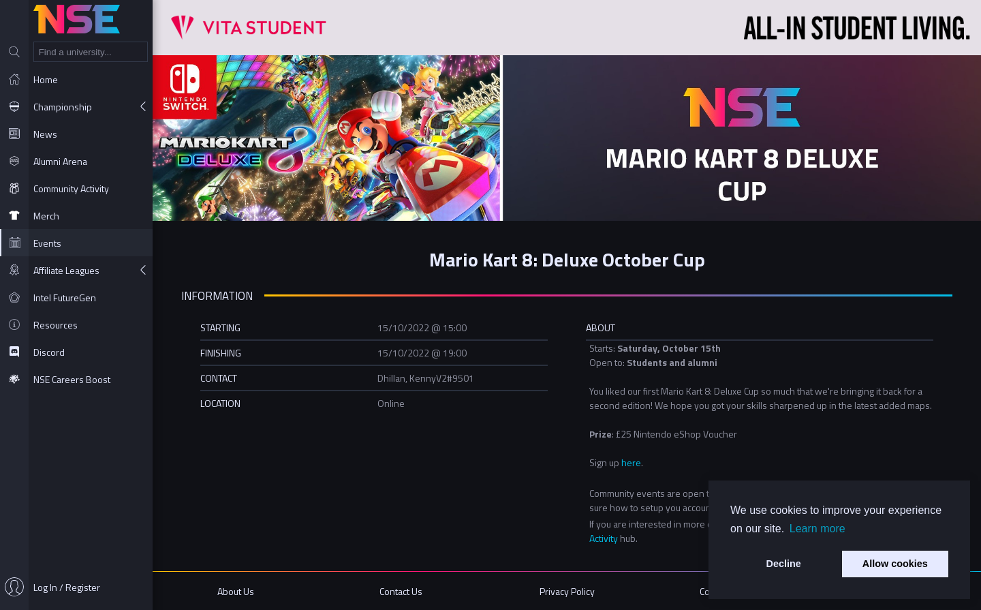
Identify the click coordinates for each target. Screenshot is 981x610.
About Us (235, 591)
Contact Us (400, 591)
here (631, 462)
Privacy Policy (567, 591)
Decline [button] (783, 563)
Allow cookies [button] (895, 563)
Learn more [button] (817, 528)
